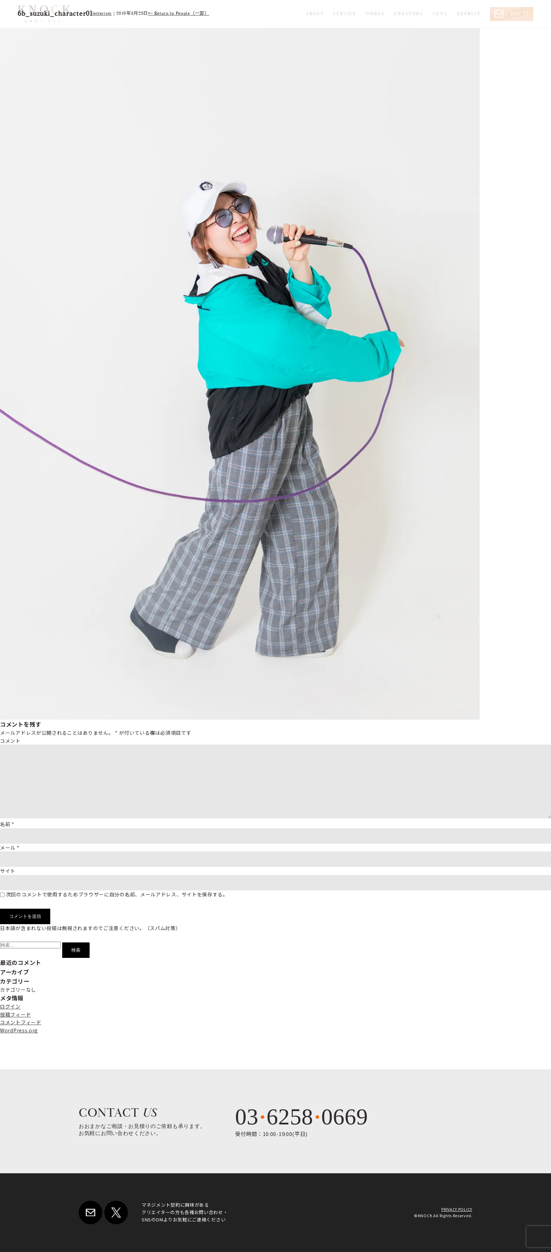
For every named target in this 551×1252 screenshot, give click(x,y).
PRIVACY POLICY (456, 1209)
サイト (7, 870)
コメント (10, 740)
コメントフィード (20, 1022)
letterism (102, 14)
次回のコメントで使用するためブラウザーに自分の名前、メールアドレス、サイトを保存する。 (117, 894)
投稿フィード (15, 1014)
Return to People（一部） (178, 14)
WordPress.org (19, 1030)
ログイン (10, 1006)
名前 (7, 824)
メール (10, 847)
